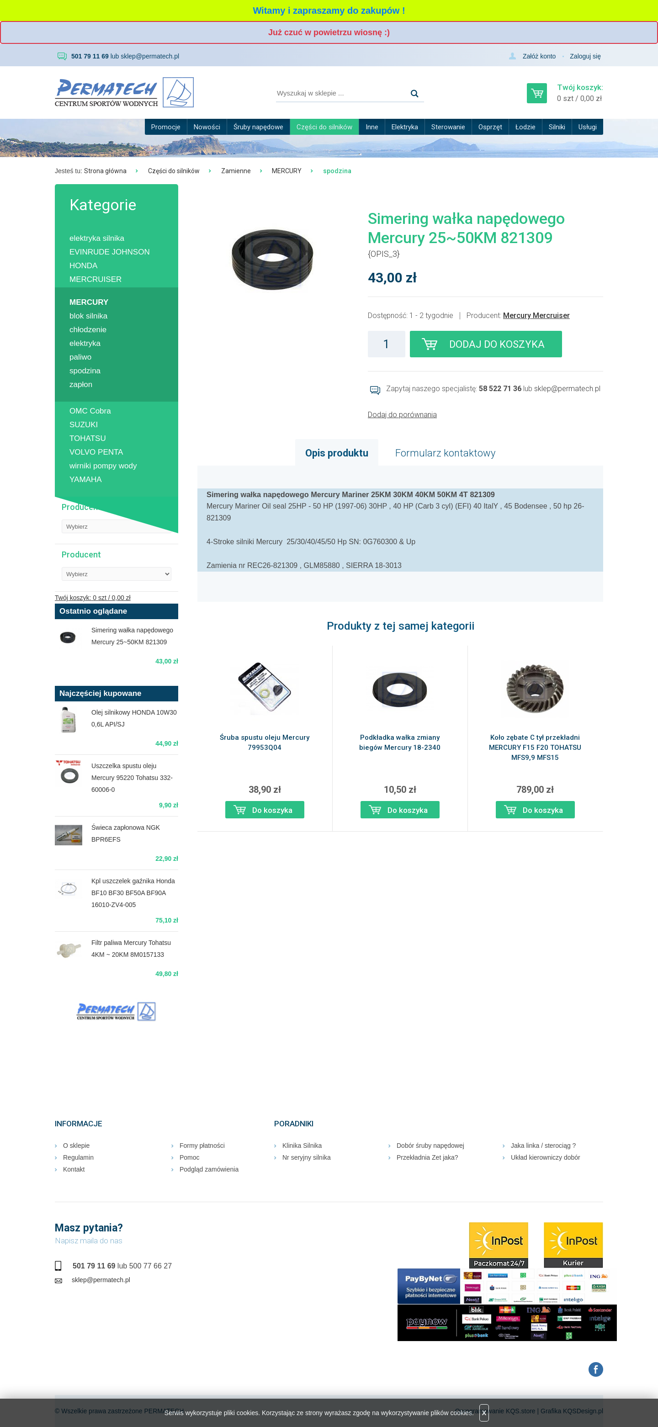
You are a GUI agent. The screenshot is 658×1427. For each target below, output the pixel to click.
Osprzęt (490, 127)
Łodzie (525, 127)
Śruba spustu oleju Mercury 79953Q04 (264, 742)
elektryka (85, 343)
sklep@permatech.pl (150, 56)
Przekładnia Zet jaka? (427, 1157)
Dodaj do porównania (402, 414)
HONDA (83, 265)
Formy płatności (202, 1145)
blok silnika (88, 316)
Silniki (557, 127)
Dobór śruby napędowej (430, 1145)
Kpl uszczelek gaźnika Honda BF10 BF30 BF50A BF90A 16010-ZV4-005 (133, 892)
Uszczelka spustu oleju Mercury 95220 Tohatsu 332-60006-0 (132, 777)
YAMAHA (85, 479)
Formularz (445, 453)
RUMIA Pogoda (116, 1058)
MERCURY (287, 171)
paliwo (80, 357)
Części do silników (324, 127)
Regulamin (78, 1157)
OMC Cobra (90, 411)
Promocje (165, 127)
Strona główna (105, 171)
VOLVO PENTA (96, 452)
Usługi (587, 127)
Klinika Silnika (302, 1145)
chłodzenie (87, 329)
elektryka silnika (96, 238)
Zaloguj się (585, 56)
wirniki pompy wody (103, 466)
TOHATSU (87, 438)
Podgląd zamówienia (209, 1169)
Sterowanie (448, 127)
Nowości (207, 127)
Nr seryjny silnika (306, 1157)
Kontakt (74, 1169)
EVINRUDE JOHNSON (109, 252)
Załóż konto (539, 56)
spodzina (85, 370)
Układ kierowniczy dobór (545, 1157)
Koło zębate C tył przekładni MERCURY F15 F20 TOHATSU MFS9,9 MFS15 (535, 747)
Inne (372, 127)
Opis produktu (336, 453)
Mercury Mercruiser (536, 315)
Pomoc (190, 1157)
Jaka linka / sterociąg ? (543, 1145)
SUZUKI (83, 424)
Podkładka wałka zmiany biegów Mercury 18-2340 (399, 742)
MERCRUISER (95, 279)
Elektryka (405, 127)
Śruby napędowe (258, 127)
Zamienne (236, 171)
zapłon (80, 384)
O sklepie (76, 1145)
